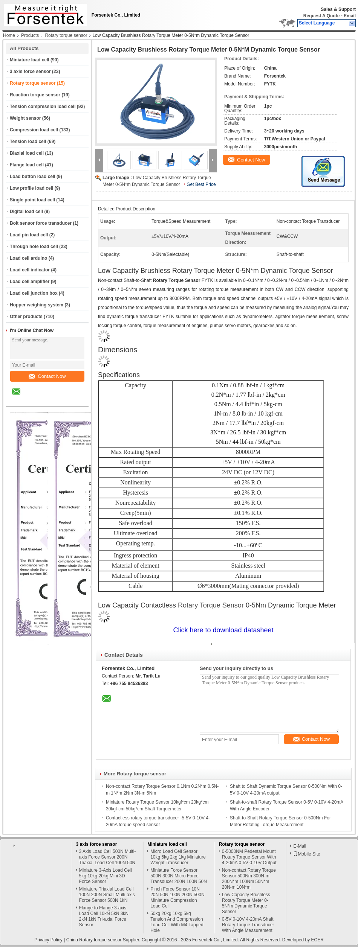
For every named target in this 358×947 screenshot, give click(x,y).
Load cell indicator (30, 270)
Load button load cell (32, 176)
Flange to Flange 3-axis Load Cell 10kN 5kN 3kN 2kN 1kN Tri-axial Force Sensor (104, 916)
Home (9, 35)
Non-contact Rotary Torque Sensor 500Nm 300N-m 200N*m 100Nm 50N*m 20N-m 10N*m (249, 879)
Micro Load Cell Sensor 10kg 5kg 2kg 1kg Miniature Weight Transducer (178, 857)
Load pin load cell (29, 235)
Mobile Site (306, 854)
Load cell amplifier (29, 281)
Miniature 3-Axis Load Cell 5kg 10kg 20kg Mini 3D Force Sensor (105, 876)
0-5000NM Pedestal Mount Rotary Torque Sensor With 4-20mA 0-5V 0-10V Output (249, 857)
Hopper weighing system (36, 305)
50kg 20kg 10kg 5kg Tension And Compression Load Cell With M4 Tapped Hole (176, 922)
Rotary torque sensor (66, 35)
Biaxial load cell (27, 153)
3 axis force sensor (30, 71)
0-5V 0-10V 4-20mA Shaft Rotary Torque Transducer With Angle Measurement (248, 925)
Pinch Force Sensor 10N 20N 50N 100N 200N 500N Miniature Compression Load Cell (177, 897)
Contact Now (47, 376)
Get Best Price (201, 184)
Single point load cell (32, 199)
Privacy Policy (48, 939)
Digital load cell (26, 211)
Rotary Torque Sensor (211, 605)
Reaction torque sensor (35, 94)
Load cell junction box (34, 293)
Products (30, 35)
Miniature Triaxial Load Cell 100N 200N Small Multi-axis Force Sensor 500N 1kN (107, 894)
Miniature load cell (29, 59)
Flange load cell (27, 164)
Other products (26, 316)
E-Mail (299, 846)
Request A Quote (321, 15)
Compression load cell (34, 129)
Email (350, 15)
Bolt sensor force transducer (41, 223)
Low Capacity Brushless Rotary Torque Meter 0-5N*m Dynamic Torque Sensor (246, 903)
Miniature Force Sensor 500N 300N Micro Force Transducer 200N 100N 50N (178, 876)
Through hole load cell (34, 246)
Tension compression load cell (43, 106)
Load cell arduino (28, 258)
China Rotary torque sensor (94, 939)
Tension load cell (28, 141)
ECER (317, 939)
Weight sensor (25, 118)
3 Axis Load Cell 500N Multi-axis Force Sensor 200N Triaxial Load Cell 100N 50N (107, 857)
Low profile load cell (31, 188)
